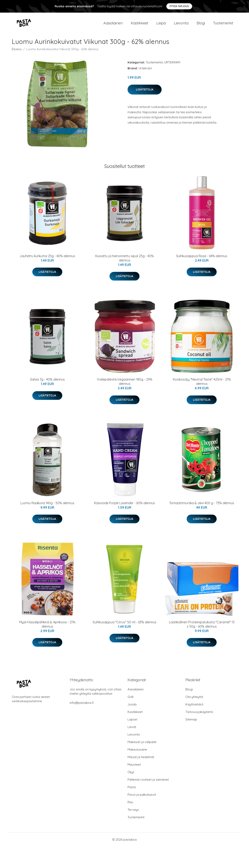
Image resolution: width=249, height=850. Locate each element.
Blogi (201, 24)
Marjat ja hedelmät (141, 760)
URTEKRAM (172, 66)
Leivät (132, 730)
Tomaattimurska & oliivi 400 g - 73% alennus (201, 506)
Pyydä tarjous (179, 6)
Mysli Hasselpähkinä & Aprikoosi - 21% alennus (47, 628)
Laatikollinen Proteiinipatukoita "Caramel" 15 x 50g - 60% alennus (202, 628)
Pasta (132, 790)
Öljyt (131, 775)
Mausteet (134, 768)
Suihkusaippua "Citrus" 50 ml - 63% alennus (124, 626)
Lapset (132, 723)
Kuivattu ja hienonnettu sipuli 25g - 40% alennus (124, 261)
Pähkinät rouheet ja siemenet (148, 783)
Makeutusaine (137, 753)
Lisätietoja (144, 93)
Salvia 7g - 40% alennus (47, 383)
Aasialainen (113, 24)
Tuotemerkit (223, 24)
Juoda (132, 708)
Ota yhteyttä (194, 700)
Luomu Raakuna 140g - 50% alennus (47, 506)
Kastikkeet (139, 24)
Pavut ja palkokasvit (142, 798)
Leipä (161, 24)
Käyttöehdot (194, 708)
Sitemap (191, 723)
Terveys (133, 813)
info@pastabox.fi (82, 706)
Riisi (130, 806)
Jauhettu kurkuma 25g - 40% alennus (47, 259)
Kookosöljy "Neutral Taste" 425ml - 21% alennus (202, 385)
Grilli (130, 700)
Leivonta (181, 24)
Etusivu (17, 52)
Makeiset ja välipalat (142, 745)
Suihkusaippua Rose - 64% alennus (201, 259)
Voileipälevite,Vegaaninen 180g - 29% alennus (124, 385)
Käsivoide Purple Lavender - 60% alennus (124, 506)
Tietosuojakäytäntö (199, 715)
